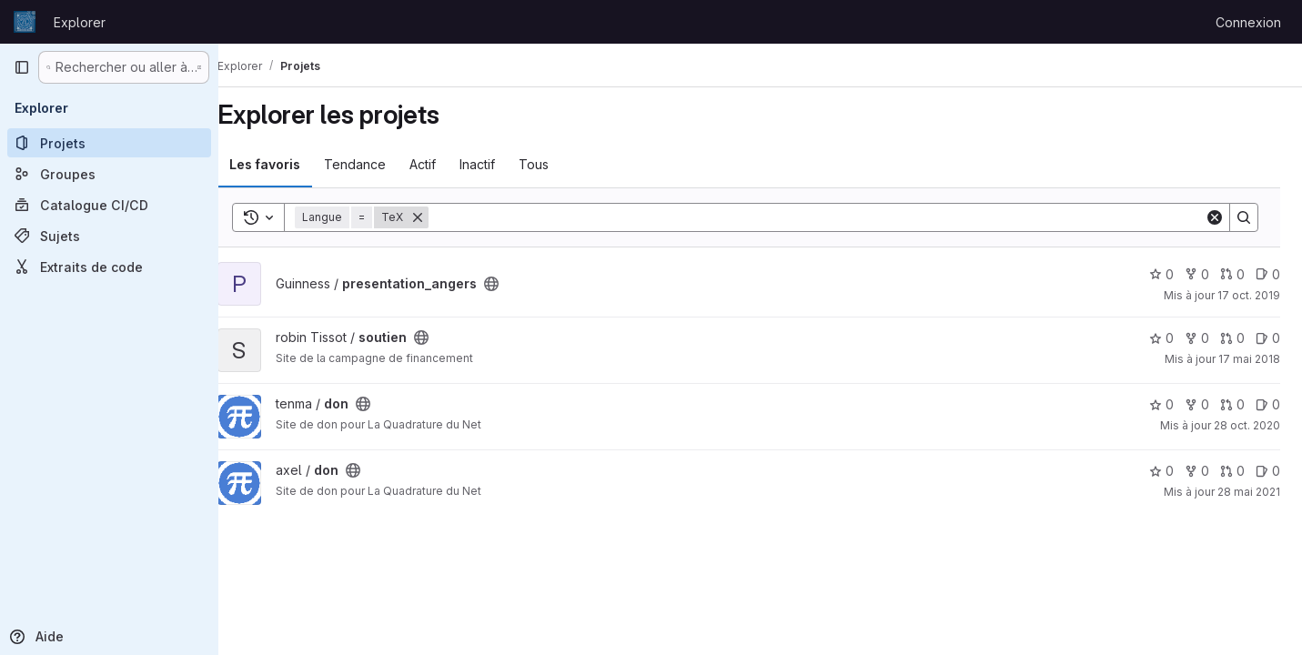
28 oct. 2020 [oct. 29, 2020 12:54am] (1247, 425)
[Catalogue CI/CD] (109, 204)
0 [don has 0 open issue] (1268, 404)
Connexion (1248, 22)
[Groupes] (109, 173)
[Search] (828, 217)
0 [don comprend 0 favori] (1161, 404)
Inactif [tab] (500, 164)
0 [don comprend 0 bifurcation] (1197, 404)
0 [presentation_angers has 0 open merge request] (1232, 274)
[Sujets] (109, 235)
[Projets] (109, 142)
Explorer (80, 22)
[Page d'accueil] (24, 21)
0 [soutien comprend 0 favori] (1161, 338)
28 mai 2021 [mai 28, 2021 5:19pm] (1248, 492)
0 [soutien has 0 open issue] (1268, 338)
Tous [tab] (556, 164)
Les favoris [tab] (287, 164)
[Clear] (1215, 217)
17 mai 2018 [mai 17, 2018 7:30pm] (1249, 359)
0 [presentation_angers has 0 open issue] (1268, 274)
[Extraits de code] (109, 266)
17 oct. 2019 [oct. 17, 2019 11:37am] (1248, 295)
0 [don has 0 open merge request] (1232, 404)
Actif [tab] (445, 164)
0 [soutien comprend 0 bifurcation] (1197, 338)
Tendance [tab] (378, 164)
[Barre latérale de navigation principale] (21, 67)
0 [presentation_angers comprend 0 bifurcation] (1197, 274)
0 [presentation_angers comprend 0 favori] (1161, 274)
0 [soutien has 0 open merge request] (1232, 338)
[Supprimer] (440, 217)
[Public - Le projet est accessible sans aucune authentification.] (514, 284)
